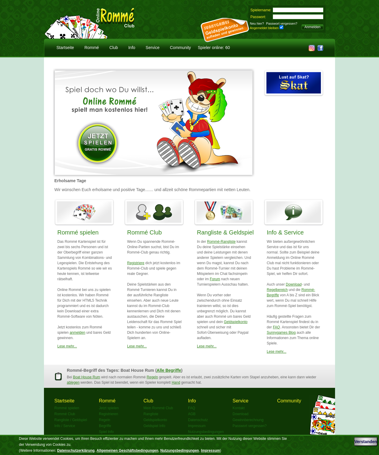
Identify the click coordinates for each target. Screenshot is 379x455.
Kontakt (239, 408)
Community (180, 47)
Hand (176, 382)
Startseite (65, 47)
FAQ (276, 327)
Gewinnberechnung (248, 419)
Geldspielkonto (235, 322)
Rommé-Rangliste (221, 242)
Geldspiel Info (154, 425)
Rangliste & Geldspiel (225, 232)
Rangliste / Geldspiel (70, 419)
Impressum (197, 425)
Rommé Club (144, 232)
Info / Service (64, 425)
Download (293, 284)
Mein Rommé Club (158, 408)
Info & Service (285, 232)
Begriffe (105, 425)
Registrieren (108, 414)
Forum (215, 279)
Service (153, 47)
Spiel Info (106, 431)
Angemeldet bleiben (264, 28)
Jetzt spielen (109, 408)
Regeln (152, 377)
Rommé (91, 47)
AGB (191, 414)
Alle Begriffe (169, 370)
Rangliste (150, 414)
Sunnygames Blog (281, 332)
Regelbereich (277, 290)
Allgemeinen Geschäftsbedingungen (127, 450)
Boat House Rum (86, 377)
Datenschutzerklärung (75, 450)
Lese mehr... (67, 346)
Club (113, 47)
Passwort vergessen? (281, 23)
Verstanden (366, 441)
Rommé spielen (78, 232)
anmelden (77, 332)
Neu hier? (257, 23)
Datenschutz (198, 419)
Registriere (135, 263)
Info (131, 47)
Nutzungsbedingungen (206, 431)
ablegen (73, 382)
